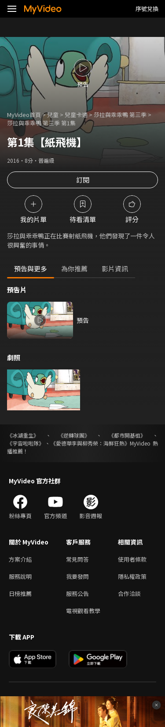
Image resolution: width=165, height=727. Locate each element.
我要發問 (77, 576)
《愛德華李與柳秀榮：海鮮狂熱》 (90, 443)
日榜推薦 (20, 593)
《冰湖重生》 (23, 435)
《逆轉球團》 (74, 435)
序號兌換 (147, 8)
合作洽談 (129, 593)
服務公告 (77, 593)
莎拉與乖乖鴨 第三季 (120, 114)
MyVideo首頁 (24, 114)
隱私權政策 (132, 576)
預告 (83, 320)
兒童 (53, 114)
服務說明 (20, 576)
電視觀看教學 (83, 610)
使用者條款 (132, 559)
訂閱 (82, 179)
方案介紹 (20, 559)
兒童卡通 (76, 114)
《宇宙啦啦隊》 (25, 443)
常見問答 (77, 559)
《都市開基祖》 (127, 435)
